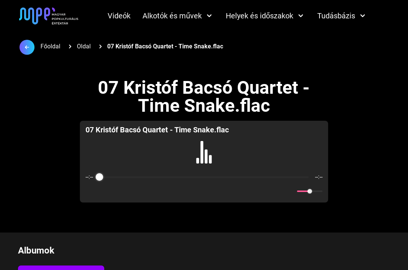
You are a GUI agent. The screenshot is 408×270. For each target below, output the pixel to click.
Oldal (84, 46)
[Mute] (290, 191)
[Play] (204, 191)
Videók (119, 15)
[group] (204, 161)
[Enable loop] (90, 191)
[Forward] (220, 191)
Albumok (36, 250)
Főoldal (50, 46)
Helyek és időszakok (265, 15)
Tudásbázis (342, 15)
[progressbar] (204, 177)
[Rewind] (187, 191)
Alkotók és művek (178, 15)
